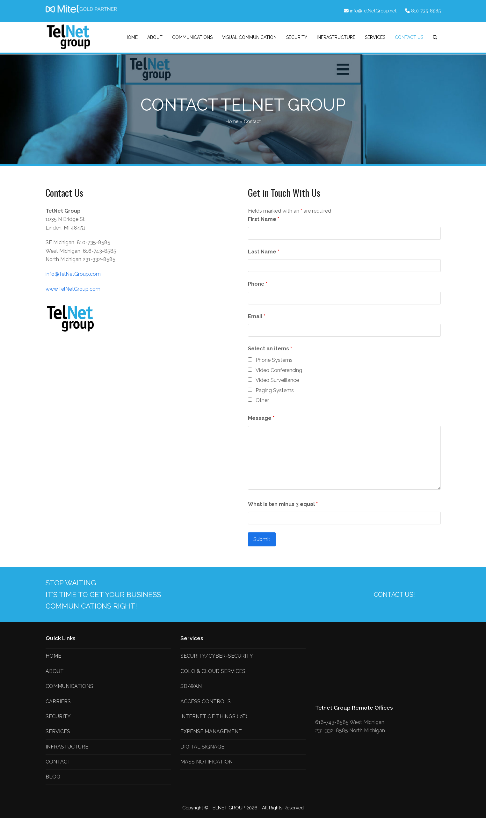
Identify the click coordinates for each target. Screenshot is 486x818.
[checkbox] (250, 359)
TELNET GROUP (228, 807)
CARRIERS (58, 701)
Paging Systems (275, 390)
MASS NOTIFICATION (206, 762)
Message (261, 418)
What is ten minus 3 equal (283, 504)
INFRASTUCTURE (67, 747)
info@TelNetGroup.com (73, 274)
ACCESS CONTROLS (205, 701)
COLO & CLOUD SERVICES (212, 671)
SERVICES (58, 731)
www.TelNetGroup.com (73, 289)
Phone (257, 284)
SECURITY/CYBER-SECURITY (216, 656)
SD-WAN (191, 686)
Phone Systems (274, 360)
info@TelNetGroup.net (373, 10)
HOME (53, 656)
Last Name (263, 252)
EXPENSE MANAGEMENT (211, 731)
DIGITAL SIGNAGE (202, 747)
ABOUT (55, 671)
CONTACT (58, 762)
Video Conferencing (279, 370)
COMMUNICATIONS (69, 686)
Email (256, 316)
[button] (435, 37)
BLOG (53, 777)
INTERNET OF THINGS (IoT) (213, 716)
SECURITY (58, 716)
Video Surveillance (277, 380)
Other (262, 400)
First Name (263, 219)
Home (232, 121)
